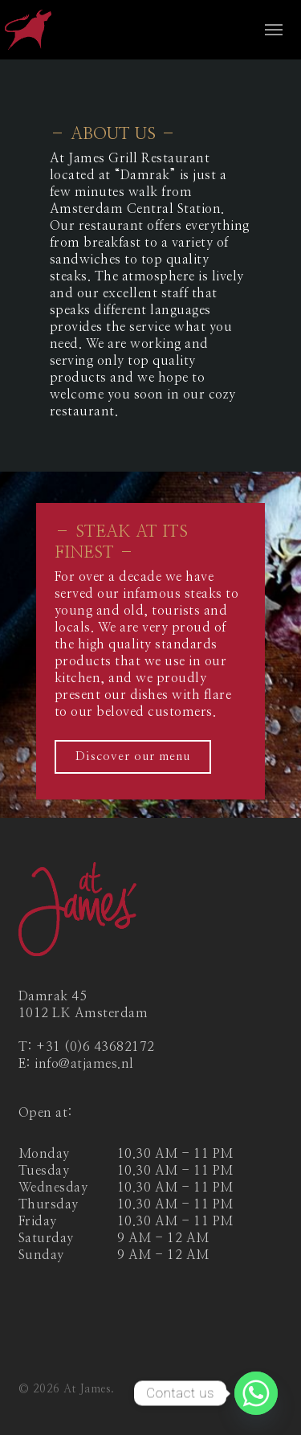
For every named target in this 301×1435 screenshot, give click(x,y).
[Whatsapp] (256, 1393)
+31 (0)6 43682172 (95, 1046)
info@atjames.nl (84, 1063)
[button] (274, 30)
